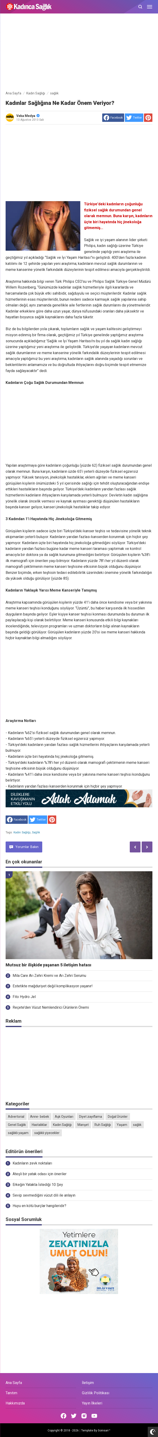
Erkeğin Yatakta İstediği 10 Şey (38, 1184)
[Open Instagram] (84, 1416)
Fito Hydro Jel (24, 997)
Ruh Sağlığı (103, 1125)
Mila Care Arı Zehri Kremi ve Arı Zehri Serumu (49, 975)
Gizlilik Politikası (95, 1393)
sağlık (36, 832)
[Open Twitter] (74, 1416)
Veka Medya (28, 116)
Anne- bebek (39, 1116)
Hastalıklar (39, 1125)
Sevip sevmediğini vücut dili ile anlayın (44, 1195)
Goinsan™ (104, 1430)
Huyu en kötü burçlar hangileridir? (39, 1206)
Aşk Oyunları (64, 1116)
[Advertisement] (79, 53)
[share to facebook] (113, 117)
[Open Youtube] (94, 1416)
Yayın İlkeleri (92, 1403)
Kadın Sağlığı (22, 832)
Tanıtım (11, 1393)
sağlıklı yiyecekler (47, 1133)
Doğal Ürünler (118, 1116)
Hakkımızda (15, 1403)
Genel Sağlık (17, 1125)
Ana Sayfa (14, 1382)
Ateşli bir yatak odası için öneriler (40, 1174)
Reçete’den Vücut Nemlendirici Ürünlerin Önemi (51, 1007)
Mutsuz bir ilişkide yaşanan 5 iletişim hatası (48, 965)
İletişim (88, 1382)
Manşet (83, 1125)
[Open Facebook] (63, 1416)
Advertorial (16, 1116)
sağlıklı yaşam (18, 1133)
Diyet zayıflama (90, 1116)
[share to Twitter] (134, 117)
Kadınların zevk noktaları (32, 1163)
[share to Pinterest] (148, 117)
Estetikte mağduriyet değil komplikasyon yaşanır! (53, 986)
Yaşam (122, 1125)
